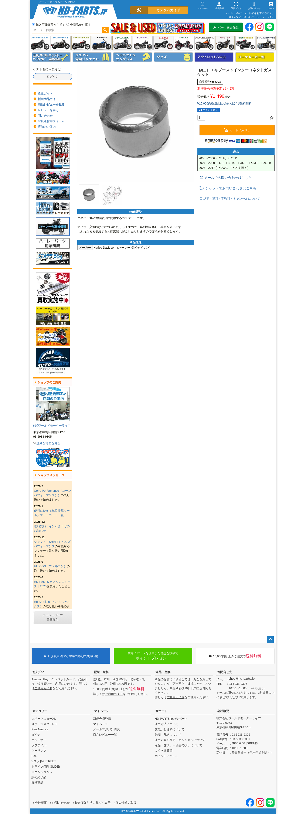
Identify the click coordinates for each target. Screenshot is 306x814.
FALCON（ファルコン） (50, 566)
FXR (34, 756)
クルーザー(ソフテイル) (101, 43)
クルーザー (38, 740)
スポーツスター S (60, 43)
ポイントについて (166, 756)
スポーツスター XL (40, 43)
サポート (161, 711)
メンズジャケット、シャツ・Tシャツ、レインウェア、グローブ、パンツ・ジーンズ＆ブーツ (92, 57)
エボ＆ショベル (41, 772)
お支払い (38, 672)
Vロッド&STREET (43, 761)
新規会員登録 (102, 718)
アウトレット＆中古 (214, 57)
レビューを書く (48, 110)
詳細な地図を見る (48, 443)
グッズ (173, 57)
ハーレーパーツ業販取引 (52, 617)
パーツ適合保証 (226, 27)
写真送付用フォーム (51, 121)
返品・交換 (163, 672)
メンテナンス (51, 57)
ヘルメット (132, 57)
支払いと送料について (169, 729)
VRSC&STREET (245, 43)
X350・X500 (225, 43)
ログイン (53, 76)
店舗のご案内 (47, 126)
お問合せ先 (224, 672)
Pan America (204, 43)
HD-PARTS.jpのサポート (171, 718)
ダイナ (163, 43)
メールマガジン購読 (106, 729)
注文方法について (166, 724)
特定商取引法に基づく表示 (92, 802)
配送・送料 (101, 672)
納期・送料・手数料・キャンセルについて (231, 198)
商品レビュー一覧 (105, 734)
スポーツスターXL (43, 718)
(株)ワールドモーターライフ (52, 425)
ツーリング (122, 43)
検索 (105, 30)
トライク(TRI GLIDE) (183, 43)
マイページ (101, 711)
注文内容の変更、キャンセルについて (180, 740)
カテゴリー (39, 711)
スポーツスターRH (44, 724)
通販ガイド (45, 93)
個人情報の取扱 (126, 802)
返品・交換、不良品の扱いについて (178, 745)
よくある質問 (164, 750)
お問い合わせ (61, 802)
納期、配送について (168, 734)
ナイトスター (81, 43)
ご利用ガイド (43, 688)
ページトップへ (270, 639)
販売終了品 (38, 777)
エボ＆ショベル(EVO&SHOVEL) (266, 43)
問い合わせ (45, 115)
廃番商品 (37, 782)
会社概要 (223, 711)
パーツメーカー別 (255, 57)
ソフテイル (142, 43)
